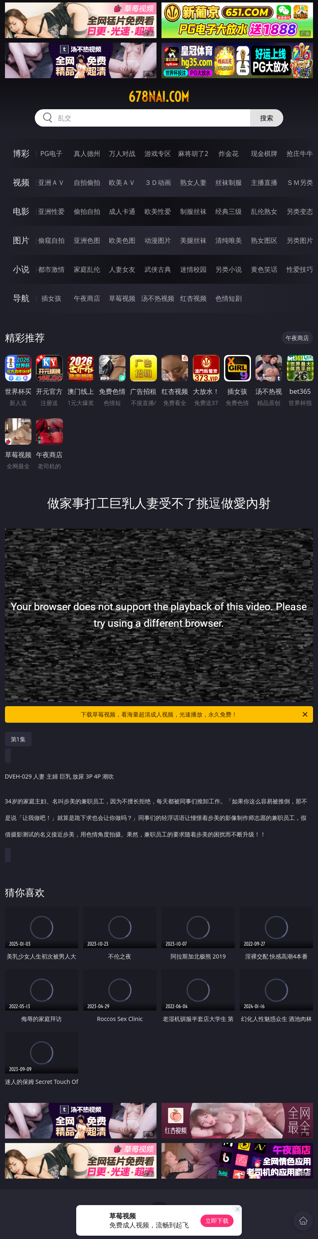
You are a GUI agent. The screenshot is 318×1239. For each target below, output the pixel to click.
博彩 (21, 153)
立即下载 (217, 1221)
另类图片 (300, 240)
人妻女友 (122, 269)
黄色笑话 (264, 269)
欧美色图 (122, 240)
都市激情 (51, 269)
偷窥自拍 (51, 240)
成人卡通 (122, 211)
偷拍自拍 (87, 211)
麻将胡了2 (193, 153)
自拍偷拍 (87, 182)
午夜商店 (87, 298)
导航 (21, 298)
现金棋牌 (264, 153)
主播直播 (264, 182)
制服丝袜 (193, 211)
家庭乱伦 (87, 269)
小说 (21, 269)
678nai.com (158, 97)
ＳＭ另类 (300, 182)
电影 (21, 211)
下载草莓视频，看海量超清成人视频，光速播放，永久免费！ (195, 714)
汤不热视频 (157, 298)
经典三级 (228, 211)
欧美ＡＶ (122, 182)
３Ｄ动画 (158, 182)
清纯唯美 (228, 240)
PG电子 (51, 153)
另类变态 (300, 211)
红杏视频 (193, 298)
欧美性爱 (158, 211)
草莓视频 (122, 298)
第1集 (18, 739)
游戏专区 (158, 153)
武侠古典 (158, 269)
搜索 (266, 117)
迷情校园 (193, 269)
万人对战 (122, 153)
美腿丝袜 (193, 240)
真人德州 (87, 153)
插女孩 (51, 298)
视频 (21, 182)
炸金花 (228, 153)
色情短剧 (228, 298)
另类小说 (228, 269)
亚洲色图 (87, 240)
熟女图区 (264, 240)
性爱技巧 (300, 269)
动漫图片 (158, 240)
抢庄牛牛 (300, 153)
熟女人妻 (193, 182)
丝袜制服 (228, 182)
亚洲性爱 (51, 211)
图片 (21, 240)
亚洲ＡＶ (51, 182)
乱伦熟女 (264, 211)
